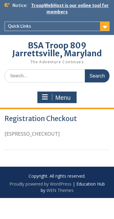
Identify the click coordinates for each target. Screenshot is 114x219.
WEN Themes (60, 190)
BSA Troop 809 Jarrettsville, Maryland (57, 49)
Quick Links (19, 26)
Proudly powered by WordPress (40, 184)
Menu (56, 97)
